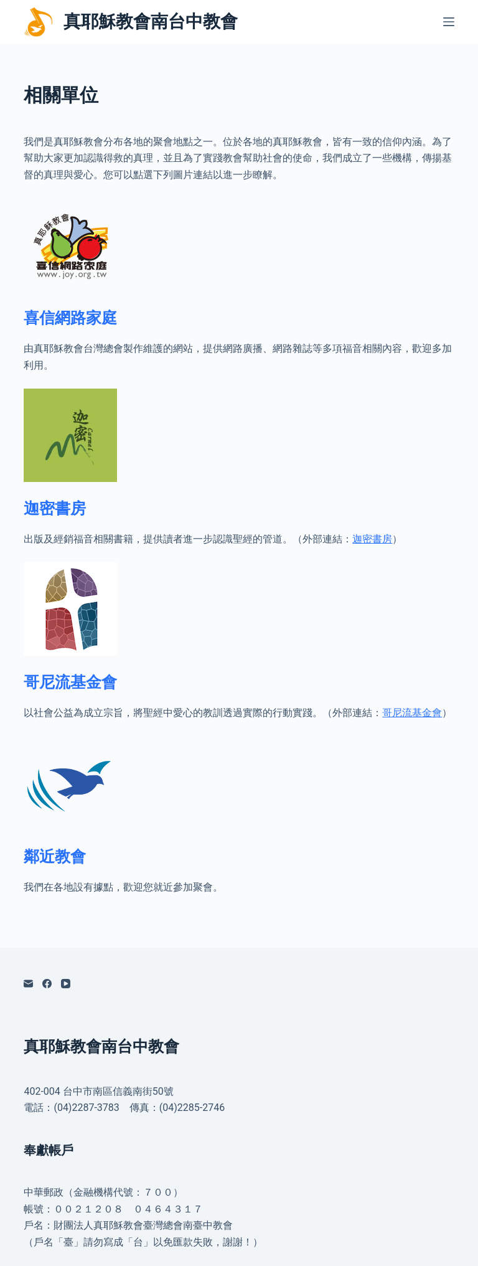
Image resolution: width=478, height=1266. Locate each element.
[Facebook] (47, 983)
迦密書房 (55, 508)
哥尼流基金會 (70, 682)
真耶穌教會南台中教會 (150, 21)
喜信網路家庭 (70, 318)
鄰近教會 (55, 857)
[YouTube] (65, 983)
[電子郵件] (28, 983)
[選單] (448, 21)
